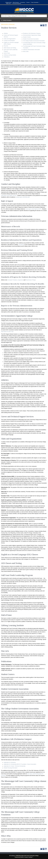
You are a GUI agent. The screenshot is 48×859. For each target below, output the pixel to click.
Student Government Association (31, 39)
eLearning (22, 2)
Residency (21, 244)
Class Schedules (34, 2)
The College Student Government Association (34, 40)
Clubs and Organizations (9, 38)
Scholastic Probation (12, 280)
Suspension (20, 280)
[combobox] (24, 16)
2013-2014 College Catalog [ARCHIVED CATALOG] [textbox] (14, 16)
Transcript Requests (16, 3)
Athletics (6, 33)
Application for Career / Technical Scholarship (14, 766)
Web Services (16, 2)
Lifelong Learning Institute (10, 55)
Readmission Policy (30, 280)
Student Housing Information (10, 768)
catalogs (13, 855)
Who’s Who (26, 51)
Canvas (28, 2)
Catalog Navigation (7, 20)
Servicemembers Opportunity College (32, 35)
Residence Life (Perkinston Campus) (31, 33)
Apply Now (8, 3)
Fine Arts (6, 46)
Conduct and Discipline (9, 40)
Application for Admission (10, 762)
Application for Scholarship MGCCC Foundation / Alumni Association (20, 764)
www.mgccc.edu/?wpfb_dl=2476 (8, 195)
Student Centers (27, 37)
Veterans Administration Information (31, 49)
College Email (8, 2)
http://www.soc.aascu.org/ (7, 331)
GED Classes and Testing (10, 47)
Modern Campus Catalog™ (27, 857)
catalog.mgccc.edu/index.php (23, 197)
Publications (7, 57)
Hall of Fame (7, 53)
